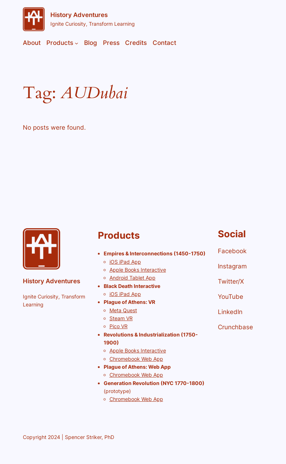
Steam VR (121, 318)
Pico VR (118, 326)
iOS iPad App (125, 262)
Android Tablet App (132, 278)
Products (59, 42)
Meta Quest (123, 310)
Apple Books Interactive (137, 270)
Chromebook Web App (136, 359)
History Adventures (79, 14)
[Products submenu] (76, 43)
